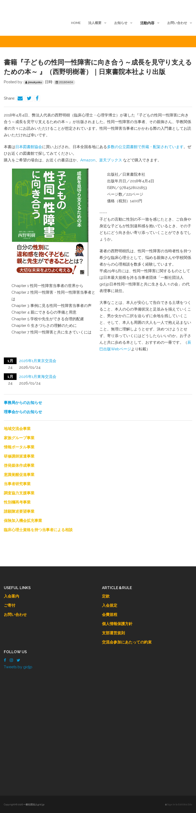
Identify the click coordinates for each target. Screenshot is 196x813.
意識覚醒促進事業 (19, 474)
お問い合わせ (177, 23)
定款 (106, 596)
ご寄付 (9, 605)
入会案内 (11, 596)
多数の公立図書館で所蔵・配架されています (145, 147)
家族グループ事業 (19, 438)
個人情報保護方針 (117, 623)
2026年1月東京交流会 (37, 360)
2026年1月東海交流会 (37, 376)
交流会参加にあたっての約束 (127, 642)
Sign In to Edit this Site (178, 804)
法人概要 (94, 23)
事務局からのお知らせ (23, 402)
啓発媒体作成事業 (19, 465)
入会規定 (109, 605)
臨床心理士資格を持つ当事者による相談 (38, 530)
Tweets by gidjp (18, 667)
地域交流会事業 (17, 428)
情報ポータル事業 (19, 447)
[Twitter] (18, 660)
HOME (76, 23)
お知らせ (120, 23)
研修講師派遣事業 (19, 456)
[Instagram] (11, 660)
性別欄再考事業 (17, 502)
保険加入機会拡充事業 (23, 520)
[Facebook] (5, 660)
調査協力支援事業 (19, 493)
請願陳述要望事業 (19, 511)
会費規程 (109, 614)
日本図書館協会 (28, 147)
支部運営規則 (113, 633)
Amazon (87, 160)
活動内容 (147, 23)
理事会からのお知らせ (23, 412)
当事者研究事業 (17, 484)
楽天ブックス (110, 160)
